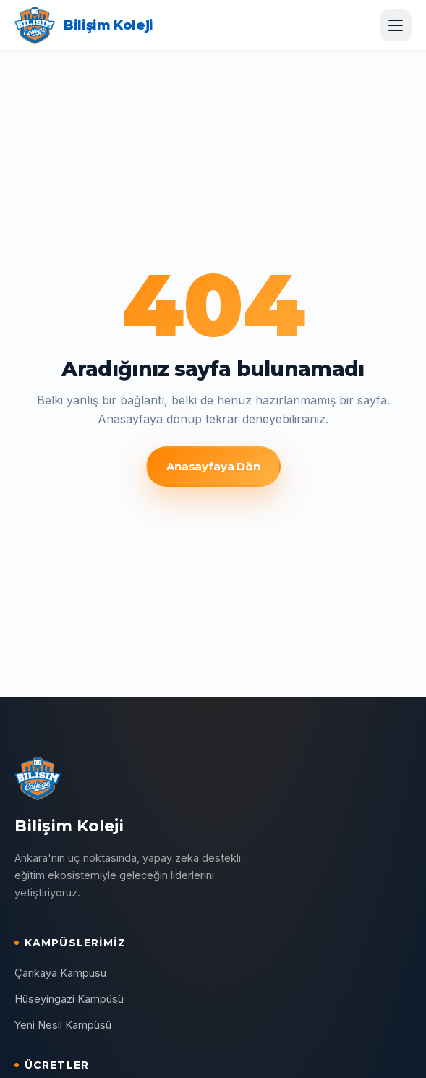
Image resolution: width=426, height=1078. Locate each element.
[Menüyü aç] (396, 25)
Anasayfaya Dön (213, 466)
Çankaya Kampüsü (60, 973)
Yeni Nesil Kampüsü (62, 1025)
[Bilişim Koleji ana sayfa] (83, 25)
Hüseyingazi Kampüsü (69, 999)
